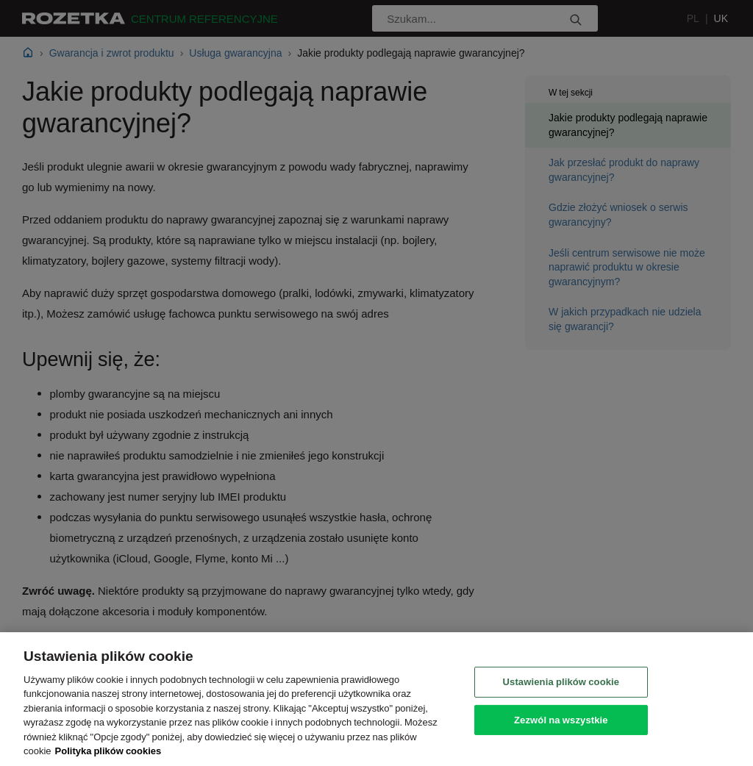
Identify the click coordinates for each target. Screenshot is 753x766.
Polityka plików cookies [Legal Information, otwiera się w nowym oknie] (108, 750)
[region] (376, 699)
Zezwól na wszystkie (561, 719)
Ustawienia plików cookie (561, 681)
